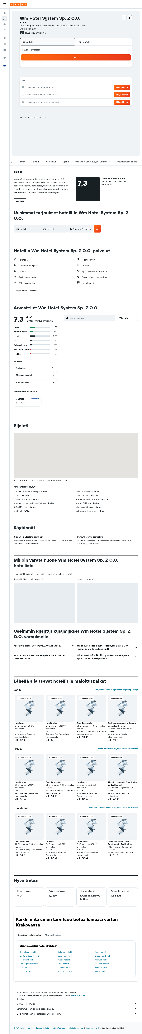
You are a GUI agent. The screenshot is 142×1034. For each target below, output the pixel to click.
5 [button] (39, 74)
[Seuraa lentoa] (4, 44)
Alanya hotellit (101, 960)
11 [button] (33, 81)
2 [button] (66, 67)
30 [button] (66, 94)
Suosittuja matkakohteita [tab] (29, 935)
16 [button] (66, 81)
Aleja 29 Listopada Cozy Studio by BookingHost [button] (122, 783)
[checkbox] (27, 400)
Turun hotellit (100, 952)
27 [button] (46, 94)
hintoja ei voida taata (78, 996)
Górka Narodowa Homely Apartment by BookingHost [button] (120, 842)
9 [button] (66, 74)
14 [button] (53, 81)
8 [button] (59, 74)
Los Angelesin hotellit (29, 963)
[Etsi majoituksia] (4, 18)
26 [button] (40, 94)
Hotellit (29, 1028)
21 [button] (53, 87)
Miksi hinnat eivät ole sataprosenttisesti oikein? (77, 1013)
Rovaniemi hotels (65, 971)
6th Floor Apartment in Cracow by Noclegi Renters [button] (122, 724)
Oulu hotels (25, 967)
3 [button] (26, 74)
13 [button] (46, 81)
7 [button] (53, 74)
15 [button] (60, 81)
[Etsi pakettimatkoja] (4, 30)
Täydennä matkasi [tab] (53, 935)
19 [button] (40, 87)
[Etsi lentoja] (4, 13)
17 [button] (26, 87)
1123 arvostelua (38, 32)
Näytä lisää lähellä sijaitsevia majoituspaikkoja (116, 689)
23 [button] (66, 87)
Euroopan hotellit (42, 1028)
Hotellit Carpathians (75, 1028)
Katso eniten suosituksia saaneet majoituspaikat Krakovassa (110, 807)
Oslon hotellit (63, 963)
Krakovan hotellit (65, 952)
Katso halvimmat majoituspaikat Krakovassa (118, 748)
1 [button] (59, 67)
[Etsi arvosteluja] (91, 318)
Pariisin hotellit (64, 960)
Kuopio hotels (101, 971)
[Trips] (4, 57)
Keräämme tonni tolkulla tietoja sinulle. (77, 1008)
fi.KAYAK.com (19, 1028)
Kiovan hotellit (64, 956)
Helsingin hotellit (27, 960)
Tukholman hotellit (28, 952)
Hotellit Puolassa (58, 1028)
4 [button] (33, 74)
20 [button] (46, 87)
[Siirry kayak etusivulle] (18, 4)
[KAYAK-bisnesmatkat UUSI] (4, 50)
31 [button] (27, 101)
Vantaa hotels (101, 967)
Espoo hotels (25, 971)
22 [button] (60, 87)
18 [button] (33, 87)
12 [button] (40, 81)
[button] (5, 4)
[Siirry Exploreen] (4, 38)
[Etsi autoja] (4, 24)
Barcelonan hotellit (103, 956)
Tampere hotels (64, 967)
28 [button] (53, 94)
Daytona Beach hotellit (29, 956)
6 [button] (46, 74)
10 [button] (26, 81)
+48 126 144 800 (28, 28)
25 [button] (33, 94)
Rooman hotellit (102, 963)
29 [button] (60, 94)
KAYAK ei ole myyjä (77, 1003)
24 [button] (26, 94)
